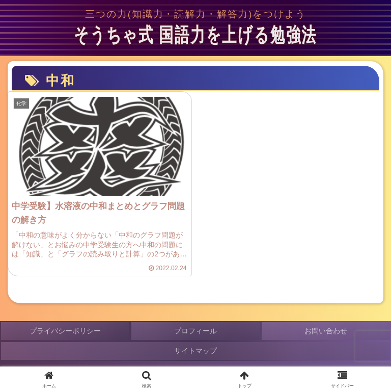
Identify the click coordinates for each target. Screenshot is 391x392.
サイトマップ (195, 351)
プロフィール (195, 331)
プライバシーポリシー (65, 331)
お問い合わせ (325, 331)
